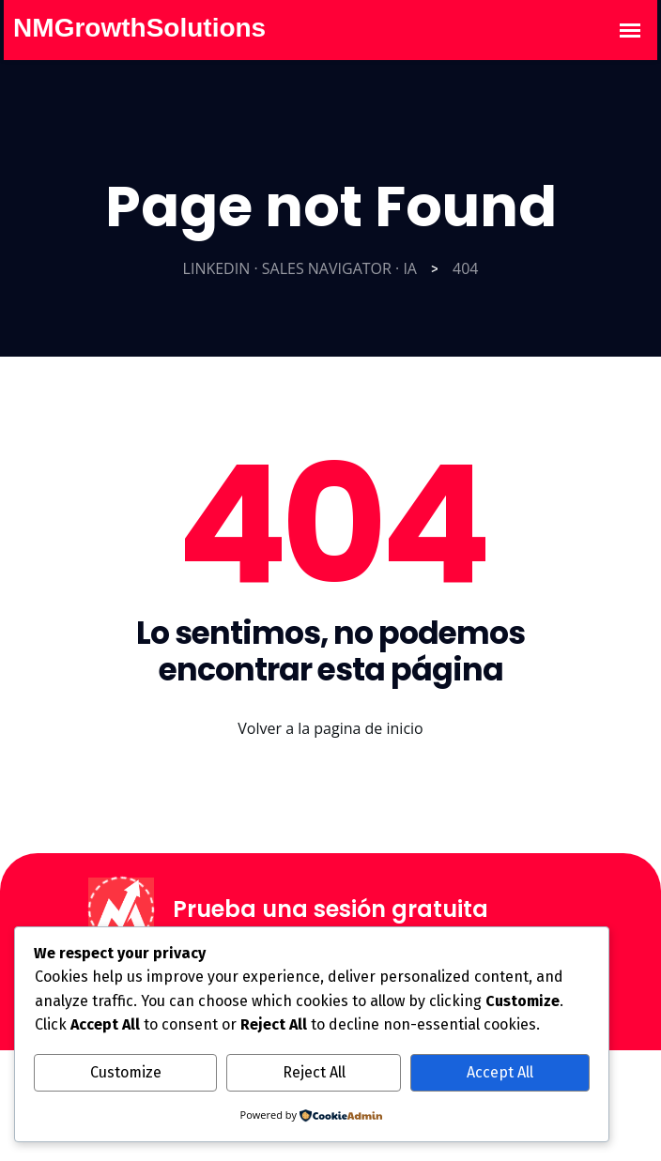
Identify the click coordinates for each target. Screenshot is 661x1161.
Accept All (500, 1072)
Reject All (314, 1072)
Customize (125, 1072)
